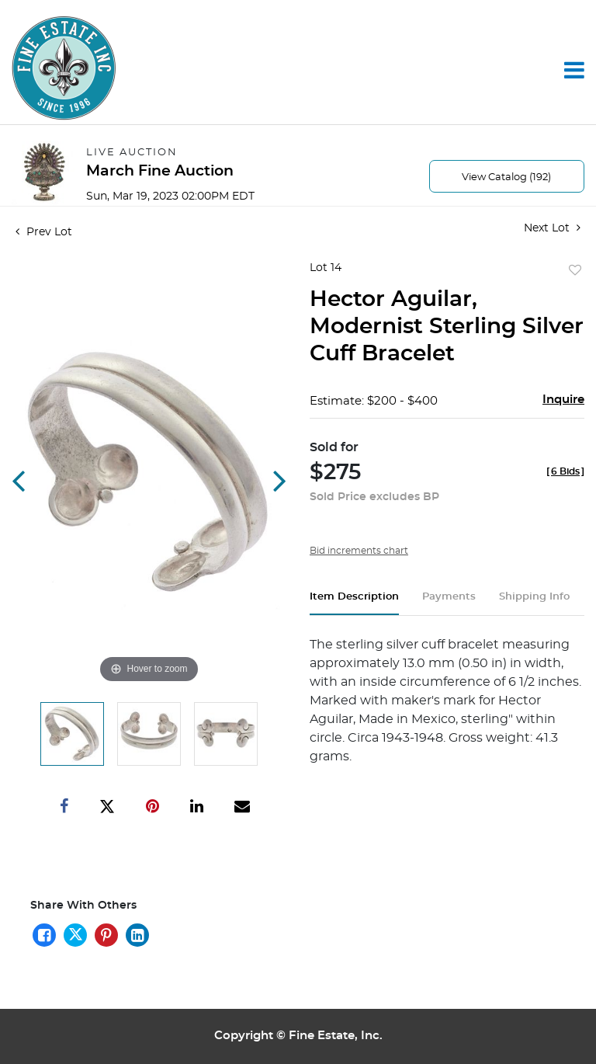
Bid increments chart (359, 550)
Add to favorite (575, 271)
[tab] (354, 603)
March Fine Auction (160, 171)
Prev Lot (44, 232)
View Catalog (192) (506, 177)
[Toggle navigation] (574, 69)
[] (565, 471)
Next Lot (552, 228)
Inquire (563, 399)
